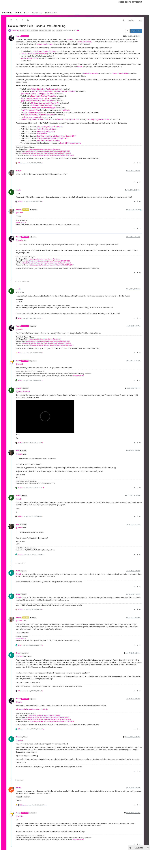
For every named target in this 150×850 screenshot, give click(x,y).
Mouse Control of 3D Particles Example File (39, 115)
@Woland (33, 209)
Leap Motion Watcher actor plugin (43, 108)
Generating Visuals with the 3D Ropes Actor (52, 138)
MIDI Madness (42, 134)
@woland (19, 213)
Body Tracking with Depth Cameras (49, 127)
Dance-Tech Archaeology (46, 131)
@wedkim (33, 813)
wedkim (18, 787)
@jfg (22, 98)
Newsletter (51, 13)
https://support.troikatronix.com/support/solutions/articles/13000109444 (52, 155)
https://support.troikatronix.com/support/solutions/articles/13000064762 (48, 151)
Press (121, 2)
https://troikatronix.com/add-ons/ (32, 153)
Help (26, 13)
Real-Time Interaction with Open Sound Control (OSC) (56, 136)
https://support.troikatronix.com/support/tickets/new (44, 149)
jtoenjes (18, 171)
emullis (18, 190)
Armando (19, 209)
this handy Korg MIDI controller (98, 119)
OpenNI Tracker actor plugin (41, 91)
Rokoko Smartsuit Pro (120, 74)
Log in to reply (136, 31)
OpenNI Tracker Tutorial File (65, 91)
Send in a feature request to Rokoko (34, 54)
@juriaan (19, 392)
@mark (79, 66)
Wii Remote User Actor (31, 110)
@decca (33, 617)
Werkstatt (37, 13)
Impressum (137, 2)
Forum (18, 13)
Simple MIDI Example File (32, 117)
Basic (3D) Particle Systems (70, 143)
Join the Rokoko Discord (29, 58)
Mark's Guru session (90, 74)
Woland (18, 36)
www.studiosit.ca (21, 222)
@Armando (24, 653)
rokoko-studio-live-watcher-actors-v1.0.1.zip (32, 709)
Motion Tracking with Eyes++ (47, 129)
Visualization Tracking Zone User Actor (40, 101)
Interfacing (15, 30)
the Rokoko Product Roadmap (45, 51)
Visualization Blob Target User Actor (39, 98)
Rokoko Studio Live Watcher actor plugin (46, 89)
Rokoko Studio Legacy (45, 44)
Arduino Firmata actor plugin (41, 105)
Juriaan (18, 361)
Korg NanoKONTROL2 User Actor (40, 119)
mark (17, 450)
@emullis (33, 237)
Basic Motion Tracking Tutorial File (43, 96)
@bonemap (25, 94)
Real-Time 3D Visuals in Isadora (48, 141)
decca (18, 571)
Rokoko (70, 39)
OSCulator (66, 110)
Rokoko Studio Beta (84, 42)
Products (7, 13)
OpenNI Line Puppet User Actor (42, 94)
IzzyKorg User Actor (72, 119)
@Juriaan (59, 119)
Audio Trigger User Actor (32, 112)
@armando (20, 656)
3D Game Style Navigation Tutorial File (45, 103)
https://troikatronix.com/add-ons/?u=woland (57, 153)
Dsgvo (128, 2)
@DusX (23, 119)
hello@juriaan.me (78, 376)
